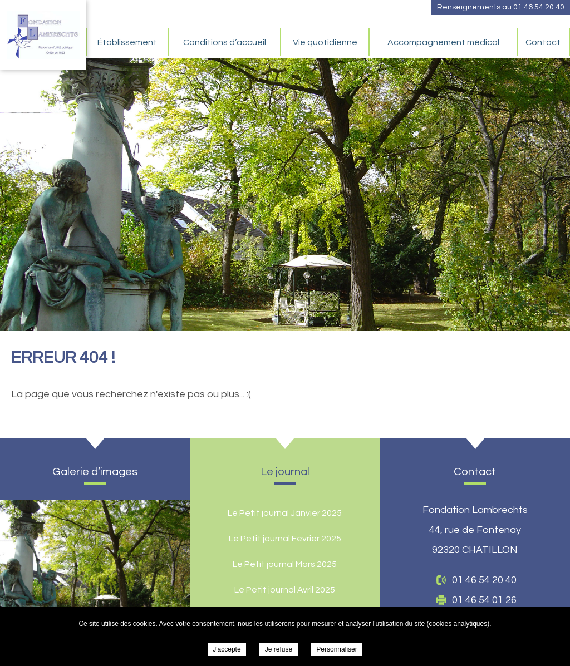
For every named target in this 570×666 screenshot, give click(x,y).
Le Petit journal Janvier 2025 (285, 513)
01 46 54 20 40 (538, 7)
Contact (543, 42)
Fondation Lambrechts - (43, 35)
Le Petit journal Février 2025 (285, 538)
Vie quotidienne (325, 42)
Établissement (127, 42)
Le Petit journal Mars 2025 (285, 564)
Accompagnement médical (443, 42)
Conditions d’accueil (224, 42)
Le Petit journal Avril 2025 (284, 589)
